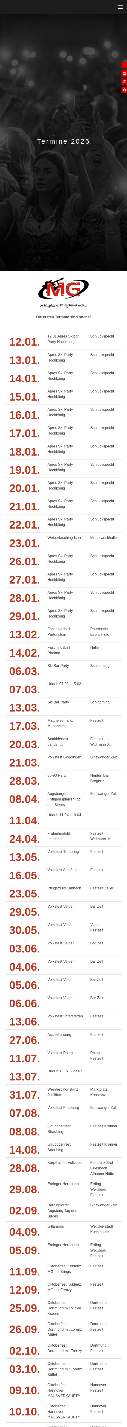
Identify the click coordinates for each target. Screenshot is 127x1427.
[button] (120, 7)
